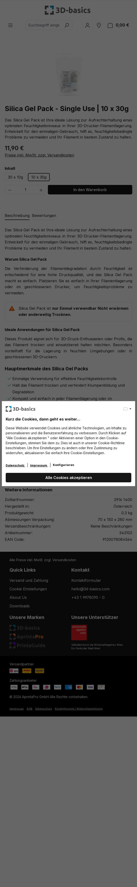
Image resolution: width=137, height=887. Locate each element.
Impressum (39, 465)
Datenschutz (15, 465)
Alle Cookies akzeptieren (68, 477)
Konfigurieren (63, 465)
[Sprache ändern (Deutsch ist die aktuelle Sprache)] (127, 409)
